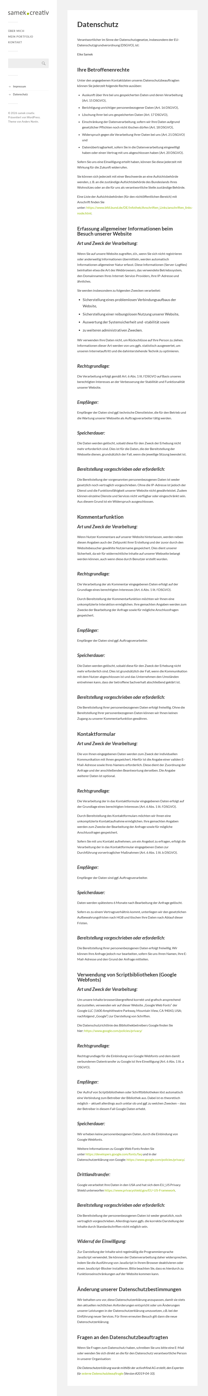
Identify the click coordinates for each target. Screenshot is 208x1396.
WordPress (33, 117)
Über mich (16, 31)
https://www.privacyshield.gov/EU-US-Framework (140, 1190)
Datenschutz (20, 94)
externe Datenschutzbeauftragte (102, 1373)
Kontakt (15, 42)
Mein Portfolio (20, 36)
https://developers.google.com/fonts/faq (114, 1154)
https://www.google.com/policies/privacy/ (113, 1031)
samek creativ (26, 113)
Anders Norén (30, 121)
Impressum (19, 86)
